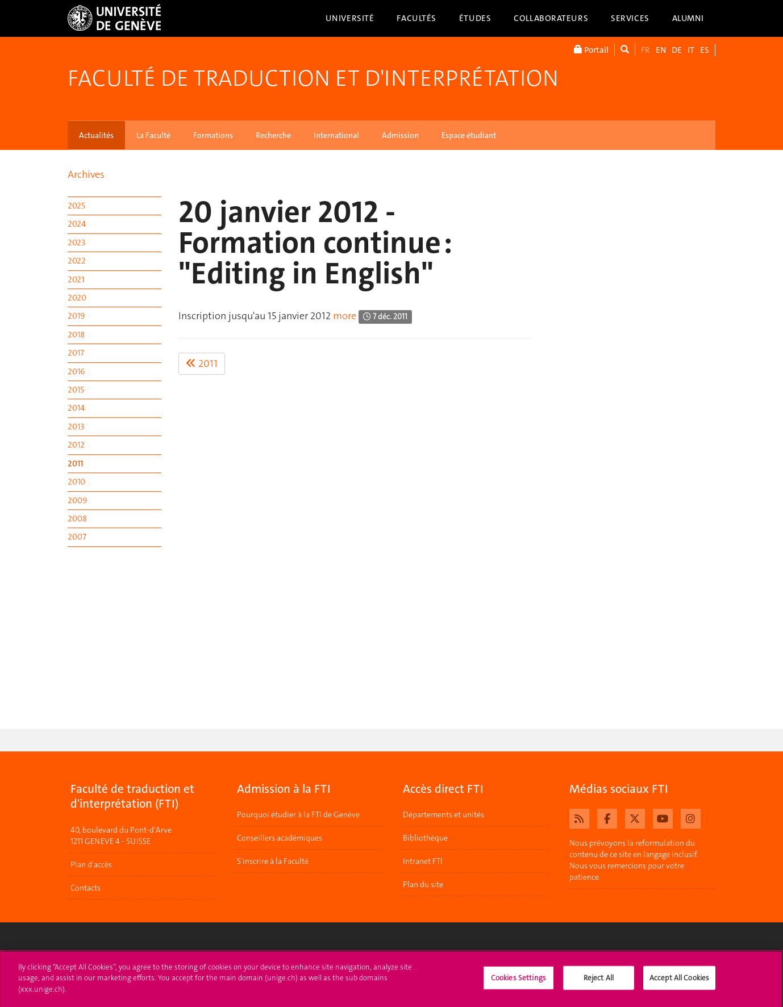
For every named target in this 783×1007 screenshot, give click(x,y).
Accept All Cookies (679, 982)
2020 (77, 297)
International (336, 135)
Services (630, 18)
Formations (213, 135)
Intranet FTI (423, 861)
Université (350, 18)
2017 (76, 352)
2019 (76, 315)
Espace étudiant (469, 135)
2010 (76, 481)
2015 (76, 389)
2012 (76, 444)
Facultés (416, 18)
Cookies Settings (518, 982)
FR (645, 50)
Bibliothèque (425, 838)
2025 (76, 205)
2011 (75, 463)
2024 (77, 223)
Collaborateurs (551, 18)
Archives (86, 174)
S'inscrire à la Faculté (273, 861)
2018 (76, 334)
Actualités (96, 135)
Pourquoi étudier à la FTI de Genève (298, 814)
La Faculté (153, 135)
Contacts (85, 888)
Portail (591, 50)
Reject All (599, 982)
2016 (76, 371)
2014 (76, 407)
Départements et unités (443, 814)
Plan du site (423, 884)
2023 (76, 242)
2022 (77, 260)
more (344, 316)
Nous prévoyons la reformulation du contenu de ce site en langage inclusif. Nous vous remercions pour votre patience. (633, 860)
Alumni (688, 18)
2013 (76, 426)
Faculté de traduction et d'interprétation (313, 78)
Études (475, 18)
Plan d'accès (91, 864)
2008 (77, 518)
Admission (400, 135)
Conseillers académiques (279, 838)
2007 (77, 536)
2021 (76, 279)
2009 (77, 500)
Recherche (273, 135)
